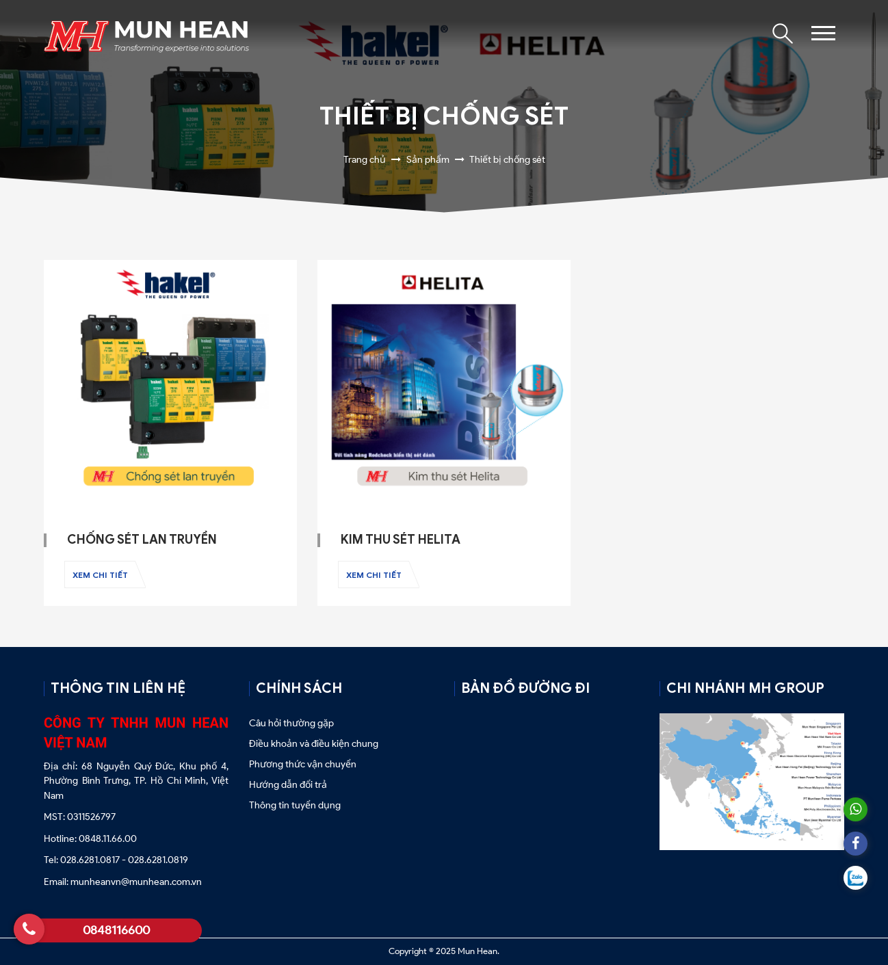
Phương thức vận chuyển (302, 764)
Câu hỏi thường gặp (292, 723)
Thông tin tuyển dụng (295, 805)
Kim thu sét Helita (400, 539)
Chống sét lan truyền (142, 539)
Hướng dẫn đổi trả (288, 785)
